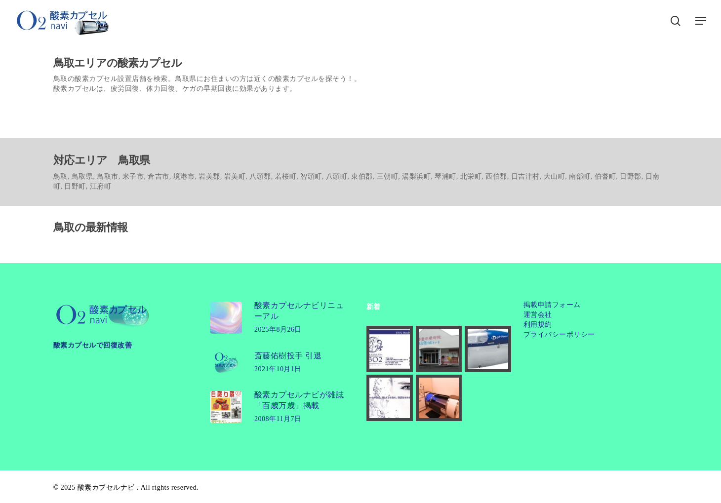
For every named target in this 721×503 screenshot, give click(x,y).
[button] (701, 21)
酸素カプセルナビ (106, 487)
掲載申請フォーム (552, 305)
